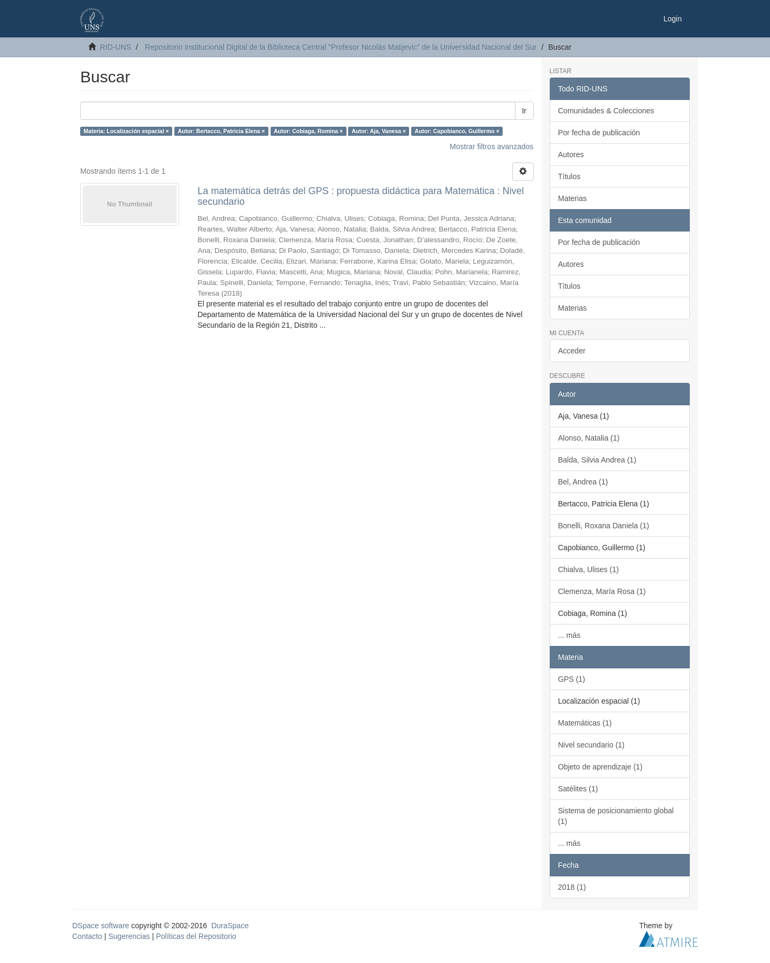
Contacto (87, 936)
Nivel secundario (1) (591, 745)
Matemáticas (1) (585, 723)
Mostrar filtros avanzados (491, 146)
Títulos (569, 176)
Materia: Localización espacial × (126, 131)
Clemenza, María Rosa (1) (602, 591)
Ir (524, 110)
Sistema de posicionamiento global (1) (616, 816)
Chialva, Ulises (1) (588, 569)
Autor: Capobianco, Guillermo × (457, 131)
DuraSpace (230, 925)
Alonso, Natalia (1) (589, 438)
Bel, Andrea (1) (583, 481)
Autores (571, 154)
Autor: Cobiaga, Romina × (308, 131)
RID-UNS (115, 47)
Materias (572, 198)
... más (569, 635)
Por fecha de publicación (599, 132)
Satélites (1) (578, 788)
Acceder (572, 350)
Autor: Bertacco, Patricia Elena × (221, 131)
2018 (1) (572, 887)
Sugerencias (129, 936)
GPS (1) (572, 679)
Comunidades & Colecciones (606, 110)
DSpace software (100, 925)
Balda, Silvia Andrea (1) (597, 460)
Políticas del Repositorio (196, 936)
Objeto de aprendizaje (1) (600, 766)
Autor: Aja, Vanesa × (379, 131)
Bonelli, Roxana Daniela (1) (603, 525)
